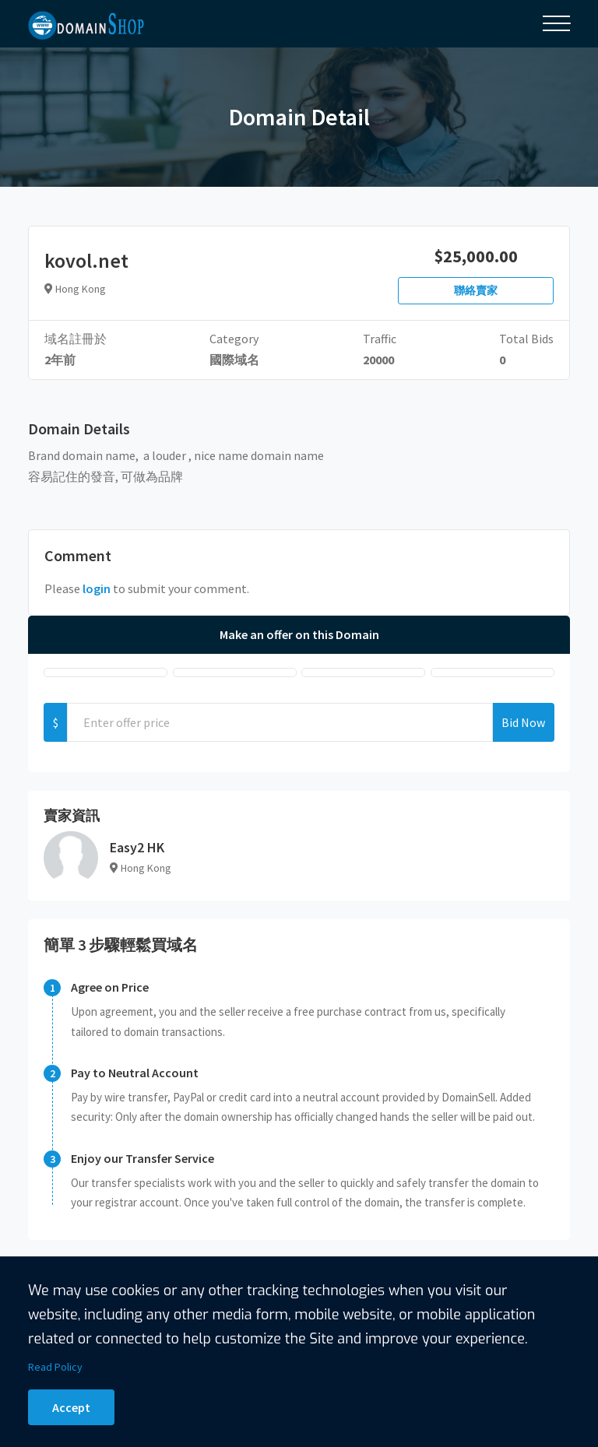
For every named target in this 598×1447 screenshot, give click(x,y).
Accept (71, 1407)
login (97, 588)
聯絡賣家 (476, 290)
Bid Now (523, 722)
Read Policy (55, 1367)
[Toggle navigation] (556, 23)
